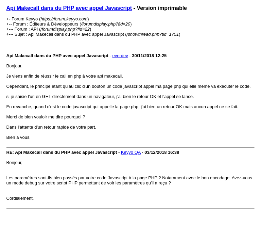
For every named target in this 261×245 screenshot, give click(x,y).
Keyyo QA (131, 152)
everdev (120, 55)
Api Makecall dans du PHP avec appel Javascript (69, 8)
